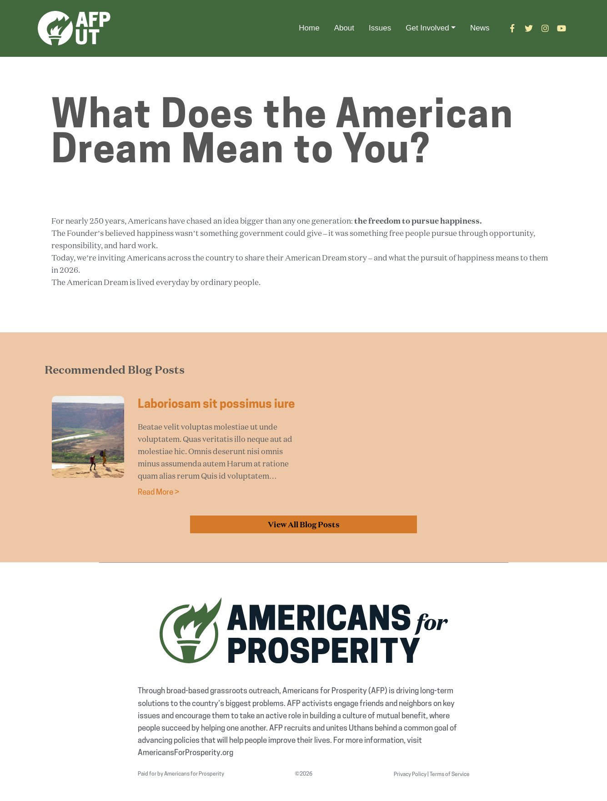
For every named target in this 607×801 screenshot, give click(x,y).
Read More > (158, 492)
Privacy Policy (410, 774)
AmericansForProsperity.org (185, 753)
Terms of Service (450, 774)
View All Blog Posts (304, 524)
